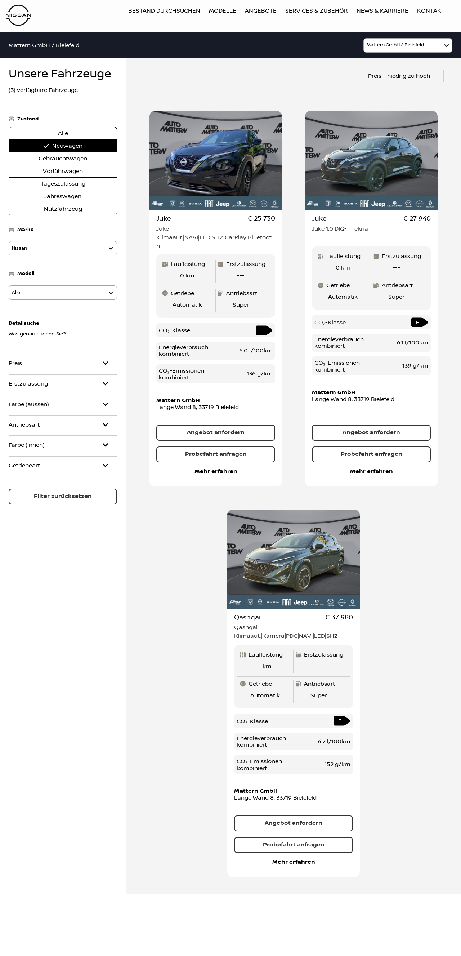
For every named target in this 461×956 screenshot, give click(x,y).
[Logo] (18, 16)
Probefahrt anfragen (216, 454)
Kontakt (431, 11)
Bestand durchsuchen (164, 11)
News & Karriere (382, 11)
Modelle (222, 11)
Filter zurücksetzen (63, 496)
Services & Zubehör (316, 11)
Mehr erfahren (215, 471)
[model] (407, 45)
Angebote (261, 11)
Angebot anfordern (216, 432)
